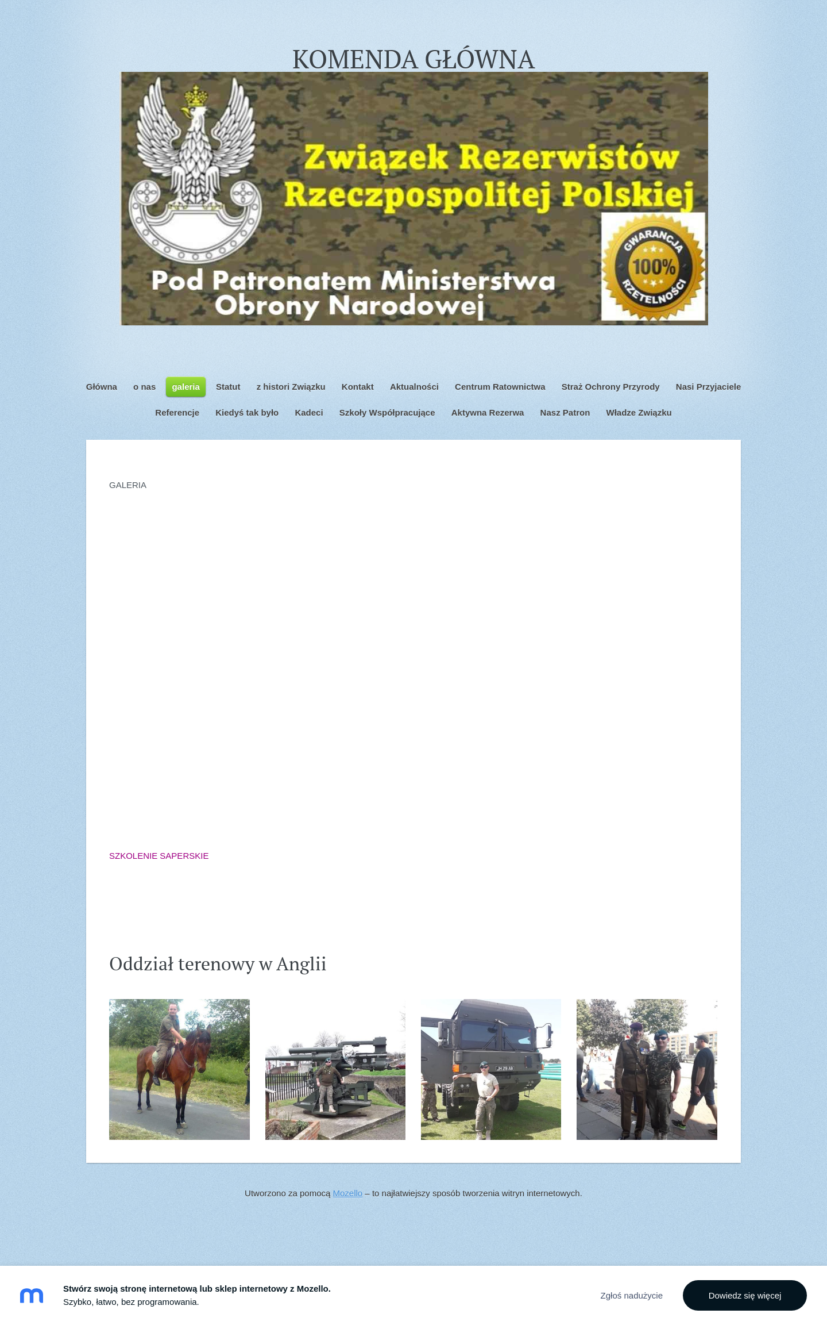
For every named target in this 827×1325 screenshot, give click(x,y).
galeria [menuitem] (185, 386)
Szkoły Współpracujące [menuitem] (387, 412)
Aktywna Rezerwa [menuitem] (487, 412)
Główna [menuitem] (101, 386)
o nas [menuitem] (144, 386)
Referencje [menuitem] (177, 412)
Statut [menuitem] (228, 386)
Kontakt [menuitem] (358, 386)
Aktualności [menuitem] (414, 386)
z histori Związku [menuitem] (291, 386)
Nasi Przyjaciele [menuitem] (708, 386)
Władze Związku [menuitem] (638, 412)
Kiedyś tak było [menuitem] (247, 412)
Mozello (348, 1193)
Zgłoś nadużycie (632, 1295)
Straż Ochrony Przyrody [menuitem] (611, 386)
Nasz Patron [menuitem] (565, 412)
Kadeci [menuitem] (309, 412)
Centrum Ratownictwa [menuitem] (500, 386)
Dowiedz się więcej (745, 1295)
